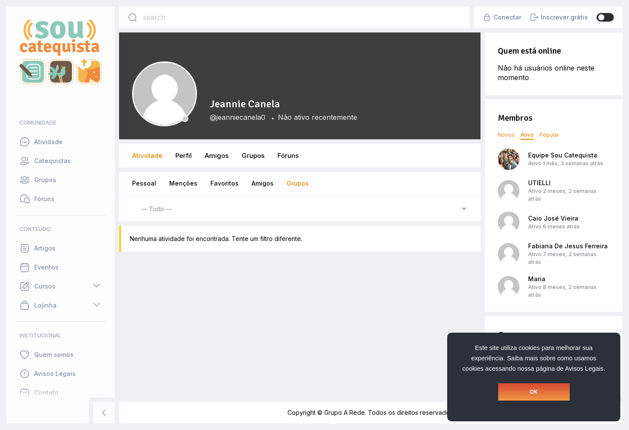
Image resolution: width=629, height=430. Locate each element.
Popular (549, 135)
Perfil (183, 155)
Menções (183, 183)
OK (534, 392)
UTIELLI (539, 182)
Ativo (527, 135)
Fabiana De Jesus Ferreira (568, 246)
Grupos (253, 155)
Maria (536, 278)
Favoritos (224, 183)
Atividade (147, 155)
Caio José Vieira (553, 218)
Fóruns (288, 155)
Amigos (217, 155)
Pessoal (144, 183)
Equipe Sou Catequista (562, 155)
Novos (506, 135)
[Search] (132, 17)
